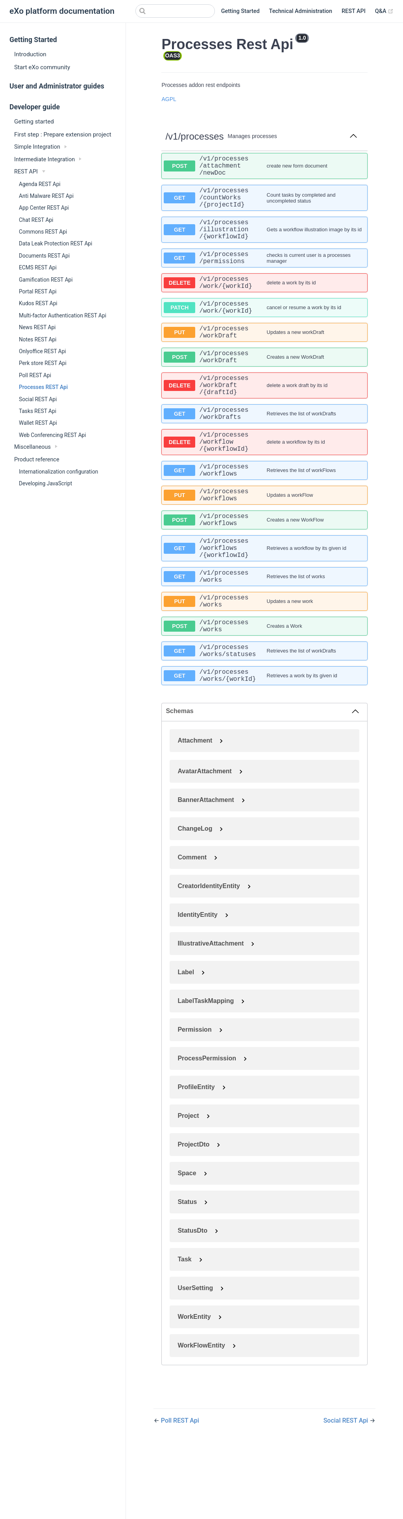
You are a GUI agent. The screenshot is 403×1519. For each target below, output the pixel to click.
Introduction (30, 54)
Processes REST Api (43, 387)
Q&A (384, 11)
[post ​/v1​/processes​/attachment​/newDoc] (264, 168)
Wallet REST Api (38, 423)
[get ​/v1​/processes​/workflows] (264, 514)
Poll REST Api (35, 375)
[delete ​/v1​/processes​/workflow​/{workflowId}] (264, 482)
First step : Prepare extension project (62, 134)
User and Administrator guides (56, 86)
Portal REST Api (38, 291)
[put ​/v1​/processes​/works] (264, 662)
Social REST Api (38, 399)
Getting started (34, 121)
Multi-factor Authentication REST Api (62, 315)
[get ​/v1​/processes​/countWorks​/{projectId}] (264, 205)
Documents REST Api (44, 256)
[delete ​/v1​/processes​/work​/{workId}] (264, 301)
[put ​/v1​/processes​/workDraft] (264, 357)
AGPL (168, 99)
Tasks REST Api (37, 411)
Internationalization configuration (58, 471)
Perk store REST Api (43, 363)
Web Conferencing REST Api (52, 435)
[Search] (175, 11)
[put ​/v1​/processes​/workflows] (264, 542)
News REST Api (37, 327)
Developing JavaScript (45, 483)
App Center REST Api (44, 208)
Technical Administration (300, 11)
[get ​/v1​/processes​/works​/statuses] (264, 718)
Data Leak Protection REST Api (55, 243)
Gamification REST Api (46, 280)
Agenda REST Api (40, 184)
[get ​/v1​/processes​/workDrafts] (264, 450)
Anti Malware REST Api (46, 196)
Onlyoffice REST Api (42, 351)
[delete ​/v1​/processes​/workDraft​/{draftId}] (264, 418)
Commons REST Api (43, 232)
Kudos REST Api (38, 303)
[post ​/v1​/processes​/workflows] (264, 570)
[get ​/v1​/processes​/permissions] (264, 273)
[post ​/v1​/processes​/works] (264, 690)
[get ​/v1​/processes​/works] (264, 634)
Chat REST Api (36, 220)
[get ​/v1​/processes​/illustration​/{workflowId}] (264, 241)
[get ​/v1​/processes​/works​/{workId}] (264, 746)
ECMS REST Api (38, 267)
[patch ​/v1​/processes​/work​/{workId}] (264, 329)
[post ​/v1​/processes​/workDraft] (264, 385)
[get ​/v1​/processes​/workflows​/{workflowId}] (264, 603)
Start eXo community (42, 67)
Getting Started (240, 11)
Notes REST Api (37, 339)
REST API (354, 11)
